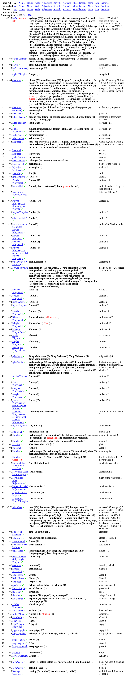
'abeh (16, 150)
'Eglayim (20, 656)
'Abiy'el (18, 177)
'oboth (17, 617)
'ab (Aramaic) (20, 58)
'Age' (16, 621)
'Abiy (17, 173)
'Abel (16, 448)
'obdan (18, 138)
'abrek (17, 610)
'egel (16, 652)
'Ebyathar (19, 425)
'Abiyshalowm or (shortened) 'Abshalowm (19, 417)
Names (22, 3)
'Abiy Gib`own (19, 193)
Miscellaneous (79, 3)
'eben (17, 507)
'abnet (17, 551)
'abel (16, 441)
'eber (16, 595)
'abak (17, 432)
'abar (16, 592)
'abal (16, 435)
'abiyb (17, 186)
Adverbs (57, 3)
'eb (15, 65)
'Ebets (17, 575)
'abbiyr (18, 362)
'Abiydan (20, 212)
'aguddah (19, 633)
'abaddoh (19, 123)
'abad (16, 80)
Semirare (105, 3)
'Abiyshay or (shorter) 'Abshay (19, 404)
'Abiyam (19, 305)
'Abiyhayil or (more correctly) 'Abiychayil (20, 253)
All (15, 6)
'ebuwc (18, 160)
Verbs (37, 3)
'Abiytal (18, 302)
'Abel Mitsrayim (20, 499)
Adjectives (47, 3)
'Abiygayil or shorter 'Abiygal (18, 204)
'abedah (18, 117)
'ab (15, 18)
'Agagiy (18, 630)
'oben (17, 538)
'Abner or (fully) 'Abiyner (19, 559)
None (90, 3)
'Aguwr (18, 643)
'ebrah (17, 598)
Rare (97, 3)
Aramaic (67, 3)
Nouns (30, 3)
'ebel (16, 451)
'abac (16, 565)
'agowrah (19, 646)
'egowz (18, 639)
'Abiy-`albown (19, 348)
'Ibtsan (18, 578)
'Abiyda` (19, 218)
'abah (16, 142)
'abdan (18, 135)
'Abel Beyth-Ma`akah (18, 466)
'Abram (18, 614)
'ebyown (20, 268)
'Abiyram (20, 376)
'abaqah (18, 588)
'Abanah (18, 541)
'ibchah (18, 164)
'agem (17, 668)
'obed (16, 113)
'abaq (16, 581)
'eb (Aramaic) (20, 68)
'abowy (18, 157)
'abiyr (17, 356)
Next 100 (27, 15)
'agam (17, 662)
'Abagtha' (19, 74)
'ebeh (16, 154)
